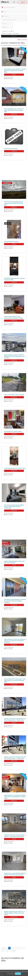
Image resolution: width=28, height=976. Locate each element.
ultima (13, 950)
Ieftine (9, 33)
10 (7, 950)
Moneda (4, 31)
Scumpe (16, 33)
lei (9, 31)
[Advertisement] (14, 171)
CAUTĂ (14, 36)
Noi (5, 33)
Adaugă (23, 2)
